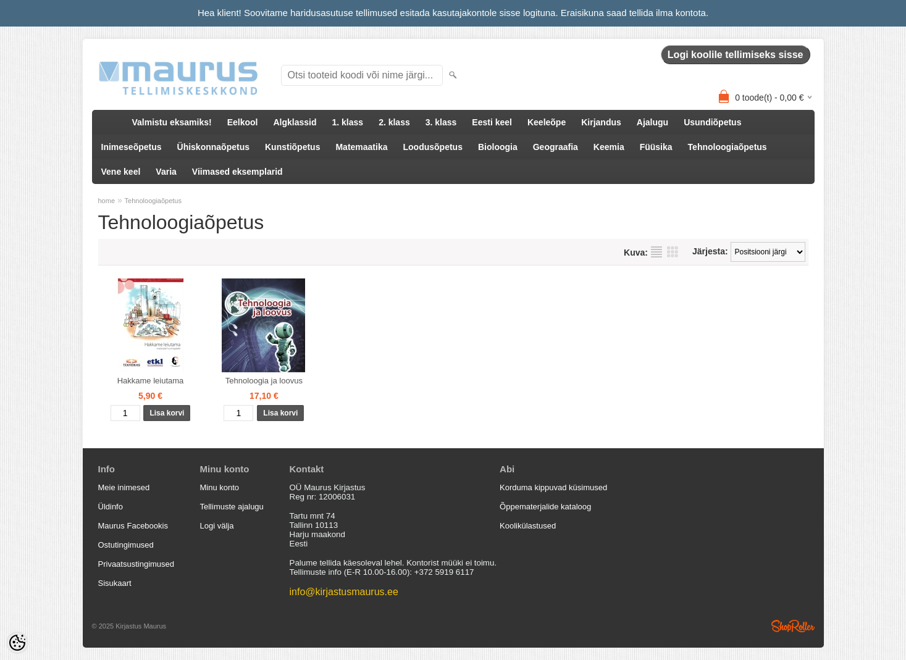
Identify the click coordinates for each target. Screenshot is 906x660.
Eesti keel (492, 122)
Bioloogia (498, 147)
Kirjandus (601, 122)
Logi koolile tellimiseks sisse (735, 54)
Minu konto (220, 487)
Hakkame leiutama (150, 380)
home (106, 200)
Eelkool (242, 122)
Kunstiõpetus (292, 147)
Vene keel (121, 172)
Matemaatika (361, 147)
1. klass (348, 122)
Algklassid (294, 122)
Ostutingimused (126, 544)
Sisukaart (115, 583)
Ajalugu (652, 122)
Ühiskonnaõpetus (213, 147)
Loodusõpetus (433, 147)
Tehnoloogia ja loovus (264, 380)
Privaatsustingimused (136, 564)
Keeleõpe (546, 122)
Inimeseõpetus (131, 147)
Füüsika (656, 147)
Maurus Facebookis (133, 525)
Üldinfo (110, 506)
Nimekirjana (656, 251)
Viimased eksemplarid (237, 172)
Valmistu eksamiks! (172, 122)
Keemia (609, 147)
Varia (166, 172)
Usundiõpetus (712, 122)
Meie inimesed (124, 487)
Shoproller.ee (793, 626)
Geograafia (555, 147)
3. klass (441, 122)
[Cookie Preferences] (17, 643)
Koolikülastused (528, 525)
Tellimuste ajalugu (232, 506)
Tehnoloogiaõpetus (727, 147)
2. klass (394, 122)
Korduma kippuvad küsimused (553, 487)
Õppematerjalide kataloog (545, 506)
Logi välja (217, 525)
